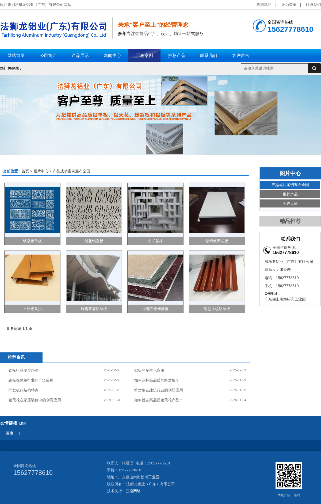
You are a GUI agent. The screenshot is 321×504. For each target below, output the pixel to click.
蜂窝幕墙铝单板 (94, 309)
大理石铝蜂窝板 (155, 309)
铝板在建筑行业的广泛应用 (31, 380)
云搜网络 (133, 491)
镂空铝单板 (32, 241)
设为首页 (288, 4)
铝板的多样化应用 (149, 370)
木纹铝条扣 (32, 309)
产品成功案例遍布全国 (71, 171)
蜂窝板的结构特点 (24, 390)
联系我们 (313, 4)
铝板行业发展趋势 (24, 370)
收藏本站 (264, 4)
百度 (9, 433)
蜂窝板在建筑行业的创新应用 (158, 390)
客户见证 (290, 203)
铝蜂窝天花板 (217, 241)
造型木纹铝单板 (217, 309)
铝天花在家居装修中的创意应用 (35, 400)
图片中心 (40, 171)
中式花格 (155, 241)
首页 (25, 171)
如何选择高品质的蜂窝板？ (156, 380)
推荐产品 (290, 194)
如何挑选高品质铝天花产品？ (158, 400)
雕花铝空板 (94, 241)
